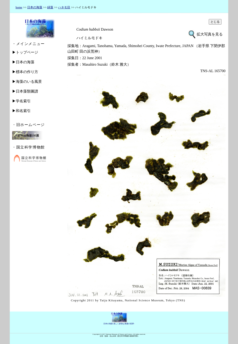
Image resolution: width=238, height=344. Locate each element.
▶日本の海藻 (23, 62)
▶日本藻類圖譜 (25, 91)
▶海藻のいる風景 (27, 82)
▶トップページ (25, 52)
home (19, 7)
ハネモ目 (64, 7)
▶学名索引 (21, 101)
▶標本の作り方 (25, 72)
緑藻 (50, 7)
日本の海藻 (34, 7)
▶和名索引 (21, 111)
